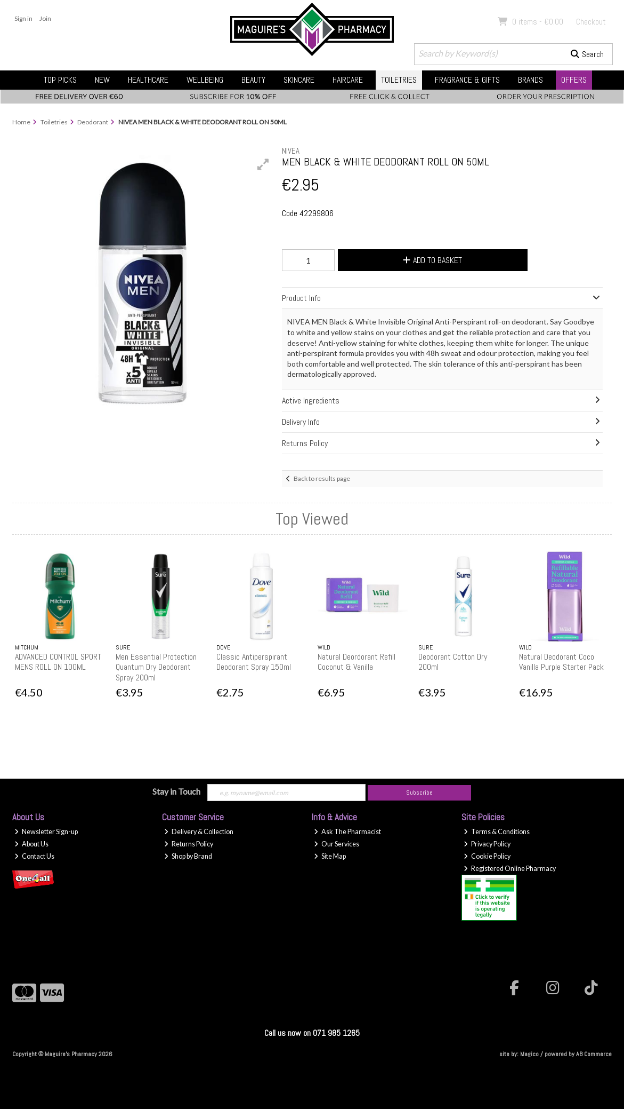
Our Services (336, 844)
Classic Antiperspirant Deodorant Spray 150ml (253, 661)
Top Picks (60, 79)
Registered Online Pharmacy (510, 869)
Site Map (330, 856)
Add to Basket (432, 260)
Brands (530, 79)
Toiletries (399, 79)
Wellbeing (205, 79)
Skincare (298, 79)
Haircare (348, 79)
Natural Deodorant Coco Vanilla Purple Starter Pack (561, 661)
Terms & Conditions (497, 832)
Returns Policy (188, 844)
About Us (31, 844)
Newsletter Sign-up (46, 832)
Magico (529, 1054)
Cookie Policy (487, 856)
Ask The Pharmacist (347, 832)
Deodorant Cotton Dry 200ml (452, 661)
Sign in (23, 18)
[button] (263, 164)
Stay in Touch (176, 791)
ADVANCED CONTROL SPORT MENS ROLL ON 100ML (58, 661)
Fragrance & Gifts (467, 79)
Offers (574, 79)
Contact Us (34, 856)
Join (45, 18)
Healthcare (148, 79)
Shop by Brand (188, 856)
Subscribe (419, 792)
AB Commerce (594, 1054)
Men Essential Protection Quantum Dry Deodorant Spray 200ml (156, 667)
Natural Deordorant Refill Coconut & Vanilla (356, 661)
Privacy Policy (487, 844)
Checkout (591, 21)
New (102, 79)
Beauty (253, 79)
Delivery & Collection (198, 832)
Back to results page (322, 478)
